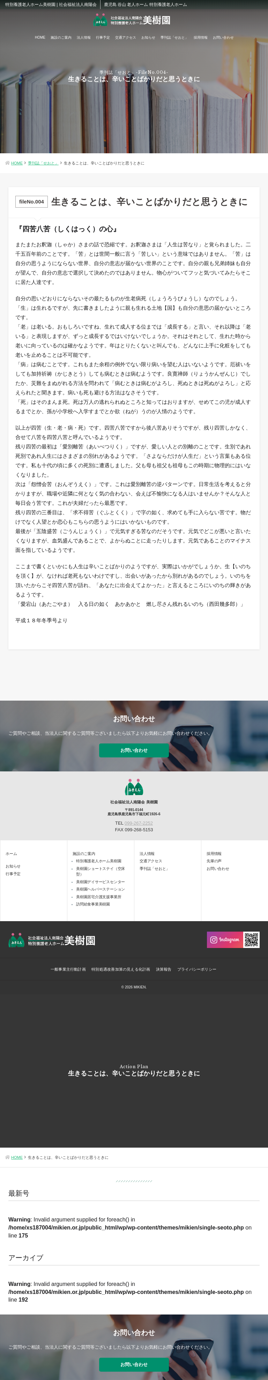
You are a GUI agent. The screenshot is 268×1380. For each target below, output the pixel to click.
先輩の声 (214, 855)
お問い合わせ (223, 37)
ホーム (11, 848)
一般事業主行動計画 (64, 964)
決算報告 (164, 964)
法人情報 (84, 37)
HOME (40, 37)
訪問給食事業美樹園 (93, 898)
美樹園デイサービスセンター (100, 876)
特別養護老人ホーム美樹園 (98, 855)
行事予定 (103, 37)
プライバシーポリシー (199, 964)
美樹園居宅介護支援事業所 (98, 891)
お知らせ (148, 37)
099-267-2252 (139, 817)
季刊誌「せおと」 (174, 37)
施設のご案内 (61, 37)
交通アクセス (125, 37)
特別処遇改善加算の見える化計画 (119, 964)
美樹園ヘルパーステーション (100, 883)
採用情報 (201, 37)
